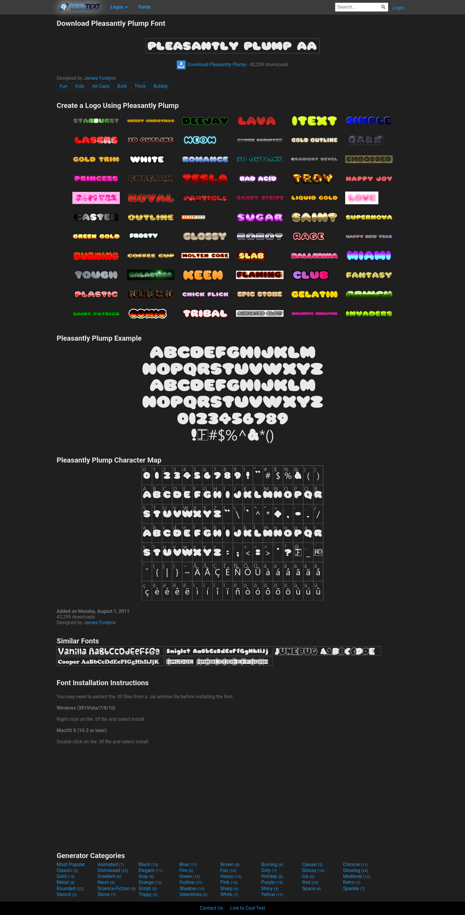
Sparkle (354, 888)
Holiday (272, 876)
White (229, 894)
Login (398, 8)
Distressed (113, 870)
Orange (150, 882)
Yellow (272, 894)
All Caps (100, 86)
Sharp (229, 888)
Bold (122, 86)
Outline (191, 882)
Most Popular (71, 864)
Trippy (147, 894)
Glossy (313, 870)
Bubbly (161, 86)
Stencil (67, 894)
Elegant (150, 870)
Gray (146, 876)
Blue (188, 864)
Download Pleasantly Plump (211, 64)
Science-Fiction (117, 888)
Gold (66, 876)
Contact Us (211, 908)
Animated (111, 864)
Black (148, 864)
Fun (63, 86)
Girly (269, 870)
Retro (351, 882)
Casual (312, 864)
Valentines (193, 894)
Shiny (270, 888)
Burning (272, 864)
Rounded (70, 888)
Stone (107, 894)
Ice (308, 876)
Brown (230, 864)
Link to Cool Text (247, 908)
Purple (272, 882)
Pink (229, 882)
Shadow (192, 888)
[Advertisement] (28, 108)
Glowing (355, 870)
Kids (79, 86)
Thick (140, 86)
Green (189, 876)
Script (147, 888)
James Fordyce (100, 78)
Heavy (230, 876)
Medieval (356, 876)
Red (310, 882)
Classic (67, 870)
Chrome (355, 864)
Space (311, 888)
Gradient (109, 876)
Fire (186, 870)
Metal (66, 882)
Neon (106, 882)
